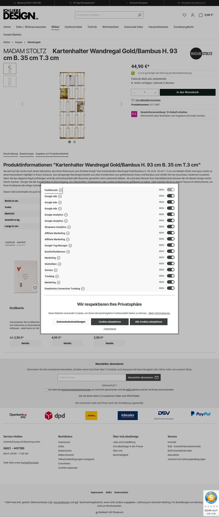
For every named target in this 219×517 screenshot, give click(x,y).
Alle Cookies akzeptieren (148, 321)
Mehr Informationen (159, 313)
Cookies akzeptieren (110, 321)
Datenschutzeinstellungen (71, 321)
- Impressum (109, 328)
